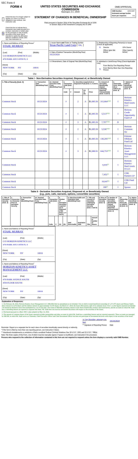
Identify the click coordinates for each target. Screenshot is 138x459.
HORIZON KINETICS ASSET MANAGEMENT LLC (19, 268)
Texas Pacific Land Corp (63, 45)
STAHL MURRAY (13, 46)
